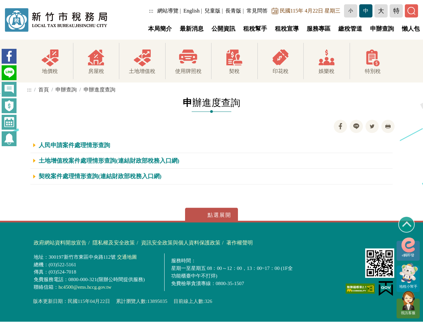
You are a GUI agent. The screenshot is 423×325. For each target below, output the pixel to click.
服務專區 (318, 28)
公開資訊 (223, 28)
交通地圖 (127, 257)
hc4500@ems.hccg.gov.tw (84, 287)
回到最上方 (406, 224)
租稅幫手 (255, 28)
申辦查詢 (382, 28)
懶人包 (411, 28)
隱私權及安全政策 (114, 243)
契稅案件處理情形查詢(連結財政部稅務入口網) (100, 176)
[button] (350, 10)
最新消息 (192, 28)
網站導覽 (167, 11)
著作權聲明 (239, 243)
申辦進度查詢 (99, 89)
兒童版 (212, 11)
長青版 (233, 11)
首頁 (43, 89)
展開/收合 (211, 215)
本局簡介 (160, 28)
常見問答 (257, 11)
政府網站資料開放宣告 (60, 243)
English (191, 11)
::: (151, 11)
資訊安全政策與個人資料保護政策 (180, 243)
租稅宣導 (287, 28)
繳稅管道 (350, 28)
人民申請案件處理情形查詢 (74, 145)
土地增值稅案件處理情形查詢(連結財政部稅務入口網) (109, 160)
